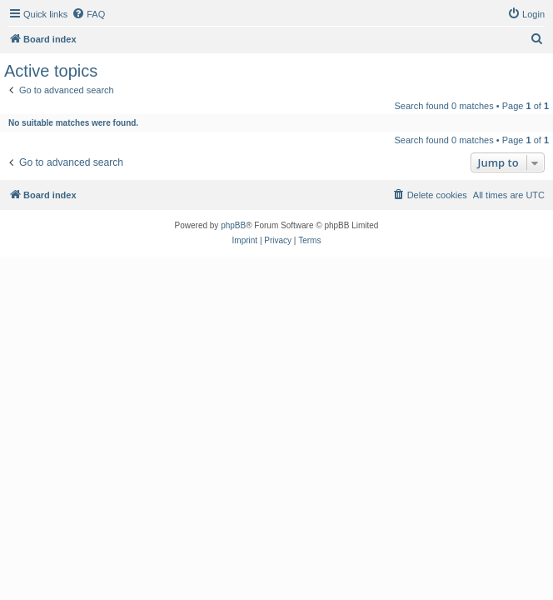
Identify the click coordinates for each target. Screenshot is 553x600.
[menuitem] (88, 14)
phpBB (233, 225)
